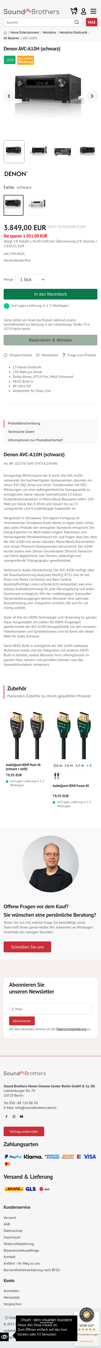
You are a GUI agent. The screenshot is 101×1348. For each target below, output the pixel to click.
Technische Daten (21, 431)
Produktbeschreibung (24, 423)
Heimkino (49, 32)
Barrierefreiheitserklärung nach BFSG (32, 1270)
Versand (10, 1217)
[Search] (43, 22)
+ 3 (89, 765)
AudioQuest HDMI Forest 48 (71, 786)
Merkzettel (12, 1297)
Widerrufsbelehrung (19, 1243)
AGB (7, 1224)
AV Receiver (11, 38)
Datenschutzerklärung (71, 1029)
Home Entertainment (24, 32)
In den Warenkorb (50, 294)
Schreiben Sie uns (27, 947)
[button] (84, 11)
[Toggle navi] (93, 11)
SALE (92, 22)
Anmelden (11, 1290)
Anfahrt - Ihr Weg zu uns (22, 1263)
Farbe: (9, 187)
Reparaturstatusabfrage (21, 1250)
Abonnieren (22, 1020)
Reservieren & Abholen (50, 340)
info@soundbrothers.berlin (35, 1107)
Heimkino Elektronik (73, 32)
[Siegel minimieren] (94, 1314)
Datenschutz (13, 1230)
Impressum (12, 1237)
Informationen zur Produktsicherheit (35, 440)
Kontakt (9, 1256)
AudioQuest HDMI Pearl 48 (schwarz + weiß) (23, 767)
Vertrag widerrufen (24, 1131)
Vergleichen (13, 1304)
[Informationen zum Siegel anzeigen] (86, 1341)
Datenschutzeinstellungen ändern (30, 1318)
